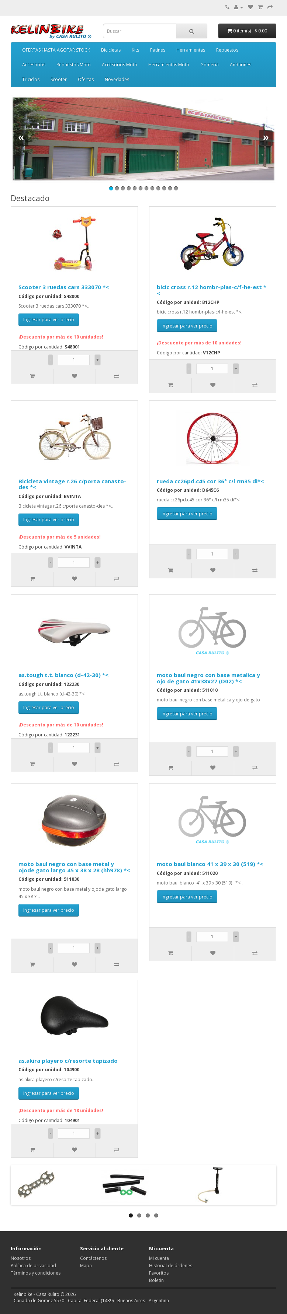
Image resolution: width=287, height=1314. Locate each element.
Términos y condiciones (35, 1273)
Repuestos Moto (73, 65)
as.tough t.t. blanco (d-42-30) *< (63, 675)
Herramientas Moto (168, 65)
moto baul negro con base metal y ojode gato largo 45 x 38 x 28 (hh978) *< (74, 867)
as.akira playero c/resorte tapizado (68, 1060)
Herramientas (190, 50)
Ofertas (86, 79)
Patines (157, 50)
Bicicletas (111, 50)
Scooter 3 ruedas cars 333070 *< (63, 287)
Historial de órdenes (170, 1265)
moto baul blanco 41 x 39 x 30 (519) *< (210, 864)
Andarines (240, 65)
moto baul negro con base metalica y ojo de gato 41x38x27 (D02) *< (208, 678)
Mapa (86, 1265)
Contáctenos (93, 1258)
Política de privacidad (33, 1265)
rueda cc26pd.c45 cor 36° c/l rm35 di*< (210, 481)
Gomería (209, 65)
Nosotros (21, 1258)
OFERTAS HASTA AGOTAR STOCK (56, 50)
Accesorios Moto (119, 65)
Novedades (117, 79)
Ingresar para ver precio (48, 319)
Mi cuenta (159, 1258)
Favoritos (159, 1273)
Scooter (59, 79)
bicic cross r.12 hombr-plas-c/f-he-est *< (211, 290)
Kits (135, 50)
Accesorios (33, 65)
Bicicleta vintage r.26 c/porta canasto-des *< (72, 484)
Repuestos (227, 50)
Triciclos (30, 79)
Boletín (156, 1280)
